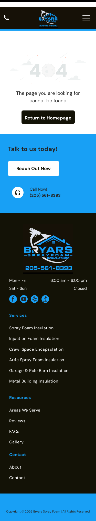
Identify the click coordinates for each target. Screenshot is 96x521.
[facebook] (13, 282)
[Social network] (45, 282)
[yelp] (34, 282)
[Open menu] (86, 11)
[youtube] (24, 282)
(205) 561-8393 (45, 178)
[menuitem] (48, 310)
